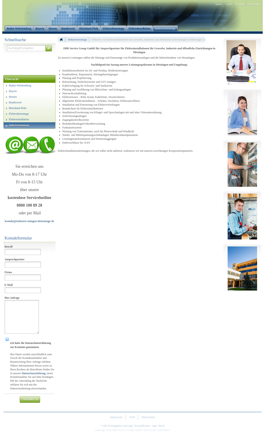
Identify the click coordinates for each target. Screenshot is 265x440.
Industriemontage (77, 39)
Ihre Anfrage (12, 297)
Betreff (9, 246)
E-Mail (9, 284)
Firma (8, 272)
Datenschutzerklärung (34, 373)
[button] (49, 48)
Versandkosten (142, 425)
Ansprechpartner (14, 259)
